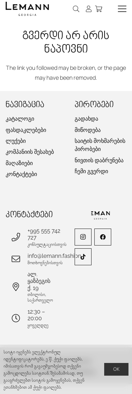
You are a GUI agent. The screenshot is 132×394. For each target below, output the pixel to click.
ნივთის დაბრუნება (99, 160)
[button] (76, 9)
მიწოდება (88, 130)
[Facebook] (102, 237)
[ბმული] (89, 9)
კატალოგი (20, 118)
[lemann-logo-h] (27, 9)
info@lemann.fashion (54, 256)
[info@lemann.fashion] (19, 259)
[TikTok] (83, 256)
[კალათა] (99, 9)
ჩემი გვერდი (91, 171)
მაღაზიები (19, 163)
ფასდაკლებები (26, 130)
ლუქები (16, 141)
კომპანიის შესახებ (30, 151)
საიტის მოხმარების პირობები (100, 145)
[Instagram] (83, 237)
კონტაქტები (21, 174)
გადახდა (86, 118)
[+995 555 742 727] (19, 237)
